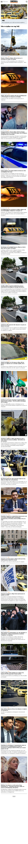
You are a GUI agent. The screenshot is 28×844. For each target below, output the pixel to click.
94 (9, 398)
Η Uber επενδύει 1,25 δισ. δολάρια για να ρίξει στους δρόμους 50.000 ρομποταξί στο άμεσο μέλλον (12, 673)
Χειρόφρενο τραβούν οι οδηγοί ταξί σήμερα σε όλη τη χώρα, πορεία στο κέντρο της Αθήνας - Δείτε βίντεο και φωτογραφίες (13, 440)
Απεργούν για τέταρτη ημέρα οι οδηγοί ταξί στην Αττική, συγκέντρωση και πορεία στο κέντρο (13, 559)
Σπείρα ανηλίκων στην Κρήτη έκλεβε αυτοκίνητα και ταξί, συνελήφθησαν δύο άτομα (13, 171)
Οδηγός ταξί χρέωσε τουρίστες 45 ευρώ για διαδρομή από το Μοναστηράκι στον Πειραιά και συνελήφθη (13, 96)
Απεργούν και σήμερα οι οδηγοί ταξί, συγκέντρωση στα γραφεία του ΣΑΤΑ (13, 594)
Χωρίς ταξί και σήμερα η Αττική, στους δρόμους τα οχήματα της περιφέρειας (14, 709)
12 (9, 284)
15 (9, 671)
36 (9, 631)
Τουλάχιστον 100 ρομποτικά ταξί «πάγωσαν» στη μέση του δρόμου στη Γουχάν (13, 325)
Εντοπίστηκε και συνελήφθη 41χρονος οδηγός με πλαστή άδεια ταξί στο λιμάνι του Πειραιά (13, 248)
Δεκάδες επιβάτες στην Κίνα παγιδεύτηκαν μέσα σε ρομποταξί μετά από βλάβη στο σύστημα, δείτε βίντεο (12, 286)
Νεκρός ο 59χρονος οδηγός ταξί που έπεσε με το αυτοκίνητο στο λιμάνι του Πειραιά (11, 59)
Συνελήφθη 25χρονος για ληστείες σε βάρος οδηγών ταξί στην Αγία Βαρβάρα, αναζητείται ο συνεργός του (13, 210)
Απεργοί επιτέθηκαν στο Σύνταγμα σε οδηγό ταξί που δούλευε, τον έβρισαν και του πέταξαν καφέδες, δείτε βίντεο (12, 363)
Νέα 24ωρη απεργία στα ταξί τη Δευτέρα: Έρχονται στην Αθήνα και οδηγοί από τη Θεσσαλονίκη (13, 479)
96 (9, 94)
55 (9, 56)
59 (9, 477)
